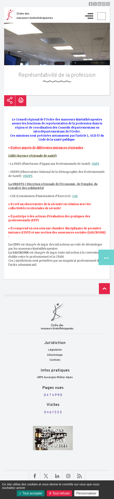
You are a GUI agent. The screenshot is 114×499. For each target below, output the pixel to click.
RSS (108, 4)
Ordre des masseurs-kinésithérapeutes (35, 16)
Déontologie (55, 355)
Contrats (54, 360)
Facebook (90, 4)
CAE (75, 196)
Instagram (104, 4)
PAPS (95, 164)
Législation (55, 350)
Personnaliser (86, 493)
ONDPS (27, 176)
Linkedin (99, 4)
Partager (9, 100)
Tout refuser (59, 493)
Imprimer (20, 100)
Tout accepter (30, 493)
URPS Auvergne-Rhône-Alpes (55, 377)
